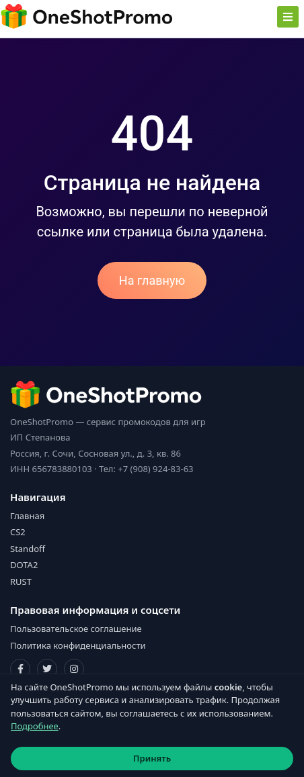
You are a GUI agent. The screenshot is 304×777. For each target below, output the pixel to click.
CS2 (18, 532)
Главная (27, 516)
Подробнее (35, 726)
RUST (21, 582)
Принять (152, 758)
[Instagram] (74, 669)
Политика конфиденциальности (78, 645)
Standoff (27, 549)
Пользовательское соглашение (76, 629)
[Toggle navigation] (288, 17)
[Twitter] (47, 669)
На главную (152, 280)
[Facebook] (20, 669)
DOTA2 (24, 565)
